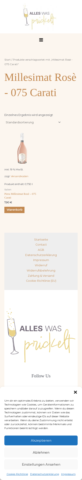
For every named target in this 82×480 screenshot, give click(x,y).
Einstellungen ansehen (41, 464)
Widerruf (41, 265)
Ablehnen (41, 452)
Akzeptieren (41, 440)
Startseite (41, 239)
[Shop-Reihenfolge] (33, 122)
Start (7, 59)
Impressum (68, 474)
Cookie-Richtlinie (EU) (41, 280)
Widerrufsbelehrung (41, 270)
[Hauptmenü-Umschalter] (41, 40)
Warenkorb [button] (15, 209)
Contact (41, 244)
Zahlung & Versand (41, 275)
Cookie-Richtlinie (17, 474)
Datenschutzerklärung (44, 474)
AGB (41, 249)
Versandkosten (19, 176)
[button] (75, 392)
